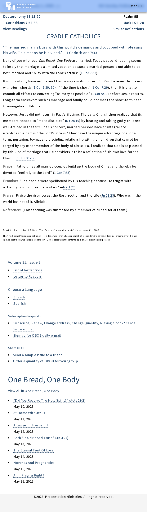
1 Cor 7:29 (100, 87)
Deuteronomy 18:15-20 (21, 16)
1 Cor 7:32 (88, 73)
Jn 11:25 (107, 195)
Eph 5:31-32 (25, 158)
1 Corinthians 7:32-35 (20, 23)
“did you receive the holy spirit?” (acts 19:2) (49, 400)
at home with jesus (29, 413)
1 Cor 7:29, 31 (44, 87)
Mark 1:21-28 (133, 23)
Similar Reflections (128, 29)
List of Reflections (27, 270)
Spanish (19, 303)
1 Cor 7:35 (61, 172)
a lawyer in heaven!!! (30, 425)
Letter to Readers (27, 276)
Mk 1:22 (69, 187)
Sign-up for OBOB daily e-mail (37, 335)
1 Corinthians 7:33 (81, 52)
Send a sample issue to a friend (38, 355)
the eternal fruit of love (33, 450)
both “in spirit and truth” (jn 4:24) (40, 438)
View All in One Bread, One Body (33, 391)
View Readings (15, 29)
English (19, 297)
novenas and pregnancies (34, 462)
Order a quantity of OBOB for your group (45, 361)
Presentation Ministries (26, 6)
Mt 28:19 (72, 120)
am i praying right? (28, 475)
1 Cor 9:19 (100, 94)
